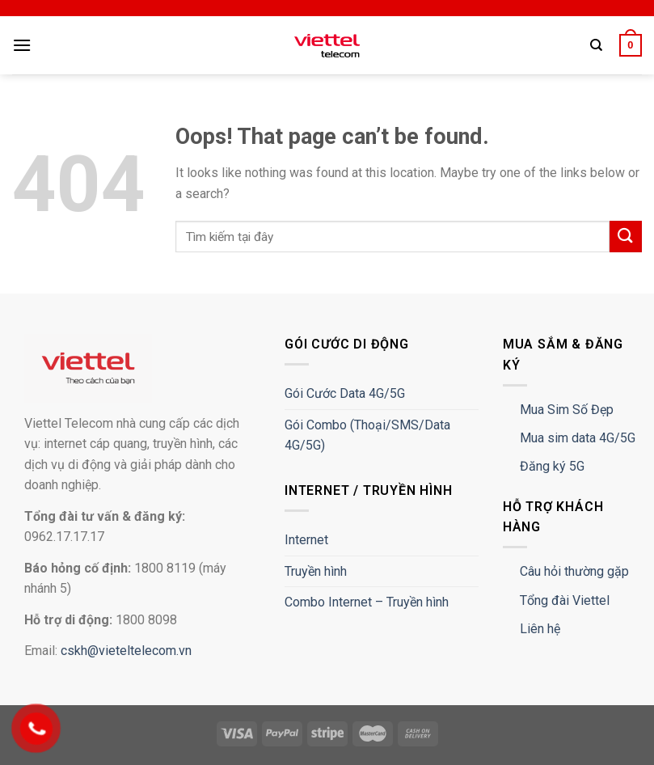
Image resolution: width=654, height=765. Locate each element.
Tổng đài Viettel (565, 600)
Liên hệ (540, 628)
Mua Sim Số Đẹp (567, 409)
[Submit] (626, 236)
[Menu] (22, 45)
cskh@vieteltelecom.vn (126, 650)
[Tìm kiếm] (596, 45)
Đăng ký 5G (552, 466)
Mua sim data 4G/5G (577, 438)
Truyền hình (316, 571)
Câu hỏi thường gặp (574, 571)
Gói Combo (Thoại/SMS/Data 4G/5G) (367, 435)
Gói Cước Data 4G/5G (345, 393)
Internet (306, 539)
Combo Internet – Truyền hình (367, 602)
